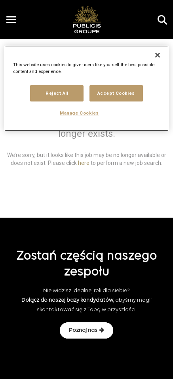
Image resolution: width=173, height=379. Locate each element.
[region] (86, 88)
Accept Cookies (116, 93)
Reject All (57, 93)
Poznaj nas (86, 330)
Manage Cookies (79, 113)
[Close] (157, 55)
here (83, 162)
